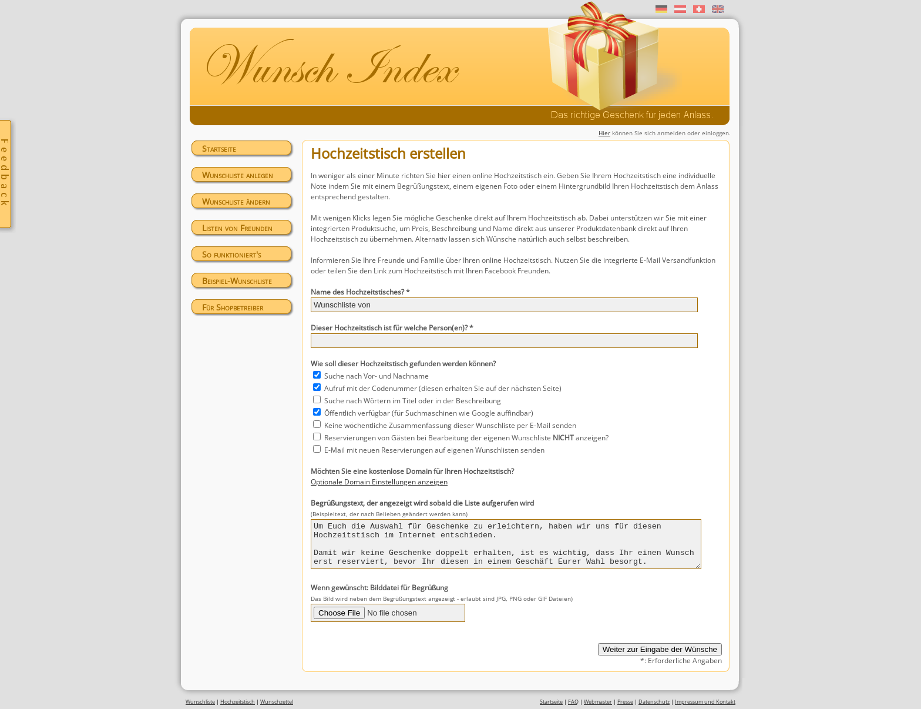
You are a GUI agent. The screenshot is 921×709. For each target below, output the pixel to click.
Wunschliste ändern (236, 201)
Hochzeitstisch (237, 704)
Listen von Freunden (237, 227)
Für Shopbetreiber (232, 307)
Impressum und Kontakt (705, 704)
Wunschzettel (276, 704)
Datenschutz (654, 704)
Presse (625, 704)
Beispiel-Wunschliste (237, 280)
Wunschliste (200, 704)
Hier (604, 133)
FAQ (573, 704)
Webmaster (598, 704)
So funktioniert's (231, 254)
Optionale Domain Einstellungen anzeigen (379, 482)
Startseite (219, 148)
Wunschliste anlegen (237, 174)
